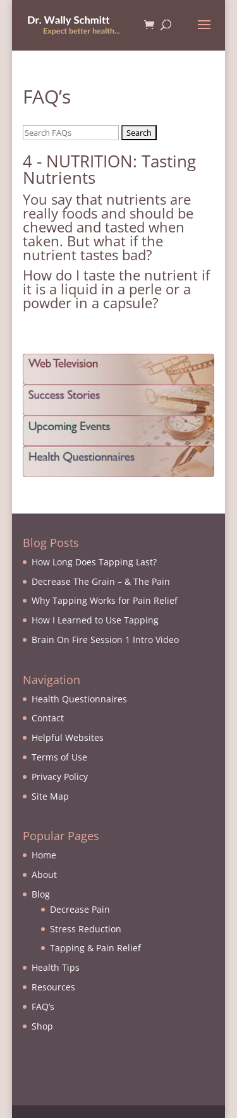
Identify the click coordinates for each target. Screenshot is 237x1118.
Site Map (50, 796)
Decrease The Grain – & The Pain (101, 581)
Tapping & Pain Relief (95, 948)
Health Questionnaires (79, 699)
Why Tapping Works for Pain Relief (105, 600)
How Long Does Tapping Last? (94, 562)
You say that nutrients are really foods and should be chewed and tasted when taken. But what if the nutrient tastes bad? (108, 226)
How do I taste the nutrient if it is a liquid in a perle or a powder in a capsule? (116, 288)
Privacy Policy (60, 777)
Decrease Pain (80, 909)
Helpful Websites (68, 737)
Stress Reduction (85, 929)
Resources (53, 987)
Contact (48, 718)
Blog (41, 894)
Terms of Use (59, 757)
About (44, 875)
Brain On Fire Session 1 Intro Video (105, 640)
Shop (42, 1026)
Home (44, 855)
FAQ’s (43, 1007)
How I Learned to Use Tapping (95, 620)
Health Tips (56, 967)
